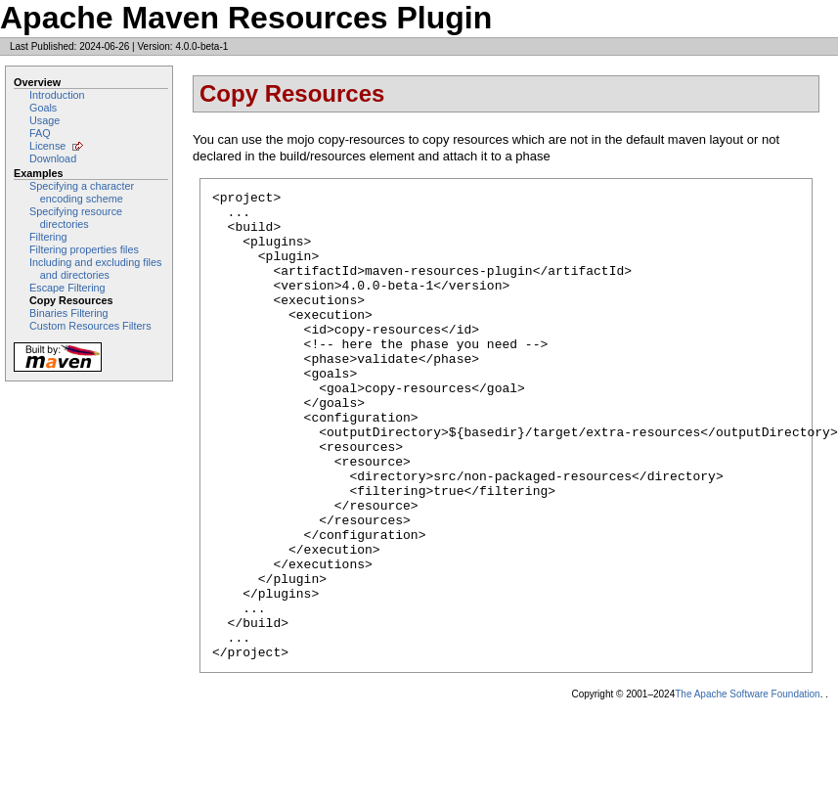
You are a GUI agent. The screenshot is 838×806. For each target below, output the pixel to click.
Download (52, 158)
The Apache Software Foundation (747, 788)
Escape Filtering (67, 287)
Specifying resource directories (75, 217)
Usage (44, 120)
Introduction (57, 95)
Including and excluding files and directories (95, 268)
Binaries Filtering (69, 313)
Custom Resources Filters (90, 326)
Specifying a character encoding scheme (81, 192)
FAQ (40, 133)
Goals (43, 107)
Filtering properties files (84, 249)
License (47, 146)
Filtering (48, 237)
